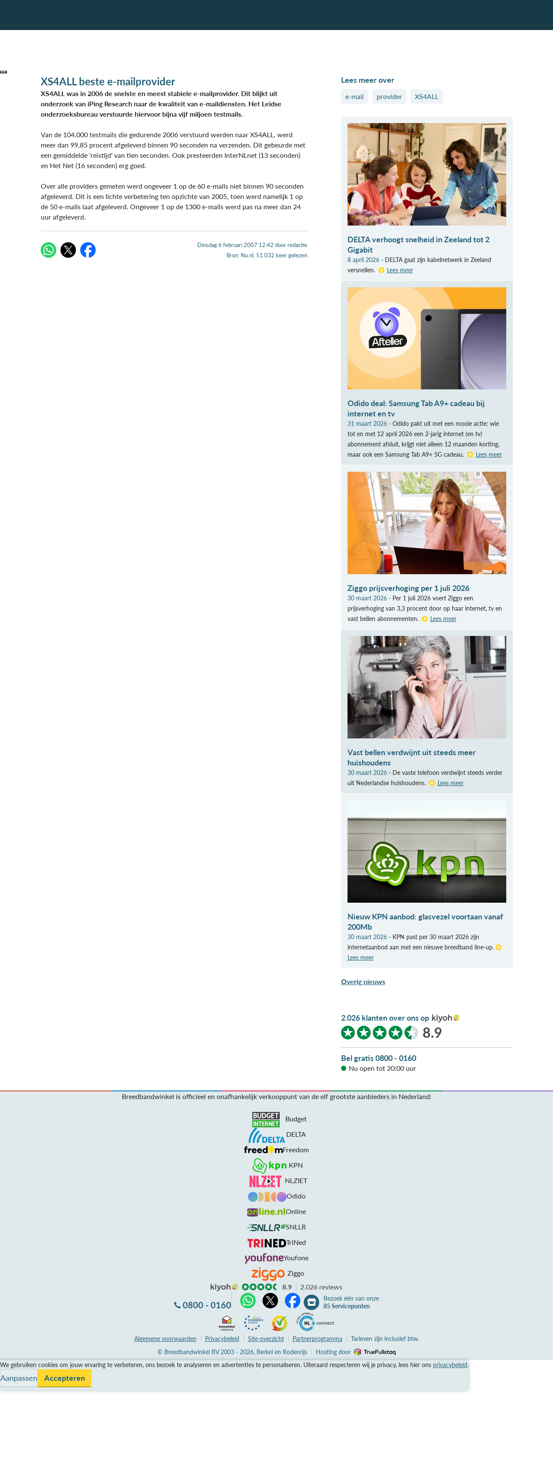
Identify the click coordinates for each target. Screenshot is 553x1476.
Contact (12, 1396)
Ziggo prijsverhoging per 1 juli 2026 (408, 588)
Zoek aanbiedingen (39, 1464)
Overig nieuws (363, 981)
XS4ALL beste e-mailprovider (108, 81)
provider (389, 96)
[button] (3, 72)
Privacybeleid (222, 1338)
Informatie (15, 1386)
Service (11, 1375)
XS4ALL (426, 96)
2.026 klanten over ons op (385, 1017)
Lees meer (400, 270)
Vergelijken (16, 1365)
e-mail (354, 96)
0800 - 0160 (207, 1305)
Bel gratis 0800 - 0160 (378, 1058)
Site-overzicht (266, 1338)
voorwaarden (165, 1338)
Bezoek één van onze (351, 1302)
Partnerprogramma (317, 1338)
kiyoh (445, 1018)
